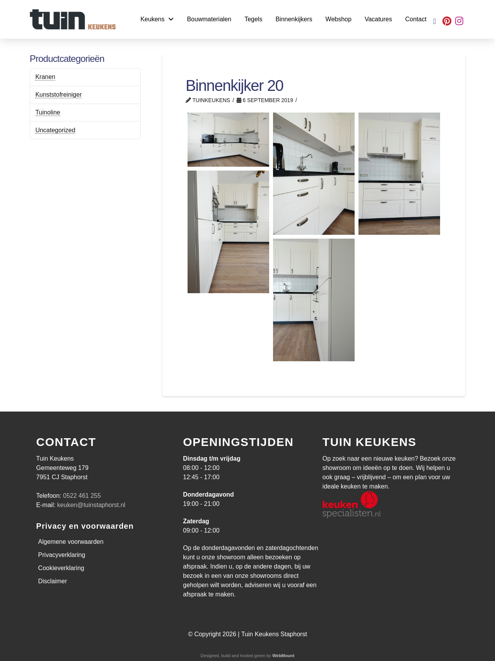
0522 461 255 (82, 495)
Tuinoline (47, 112)
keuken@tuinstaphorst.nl (91, 505)
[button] (434, 21)
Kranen (45, 76)
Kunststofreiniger (58, 94)
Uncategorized (55, 130)
